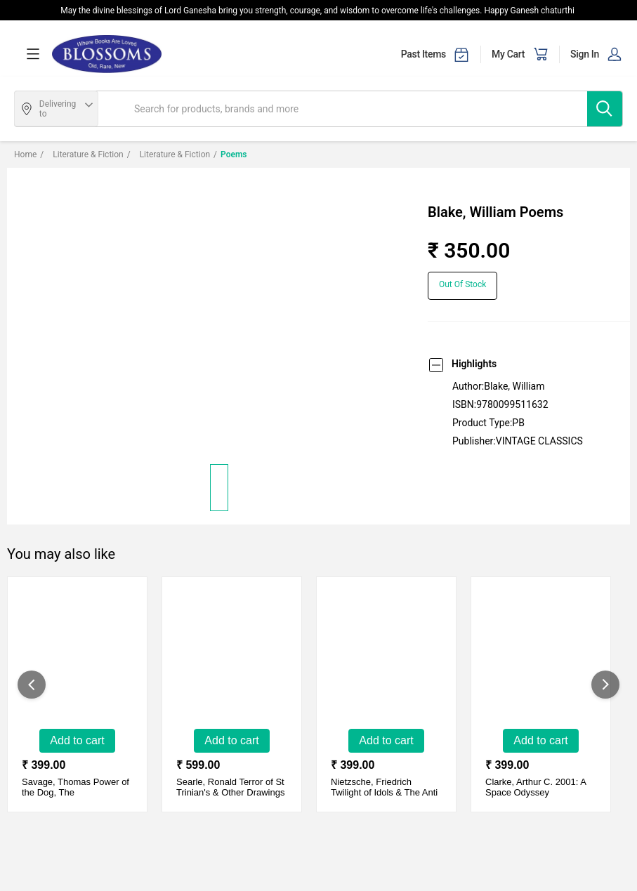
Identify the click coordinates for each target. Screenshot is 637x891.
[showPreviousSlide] (32, 685)
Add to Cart (77, 740)
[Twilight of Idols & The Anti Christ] (380, 660)
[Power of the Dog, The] (71, 660)
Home (25, 154)
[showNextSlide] (605, 685)
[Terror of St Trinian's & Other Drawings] (225, 660)
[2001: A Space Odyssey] (534, 660)
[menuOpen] (33, 54)
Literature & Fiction (81, 154)
